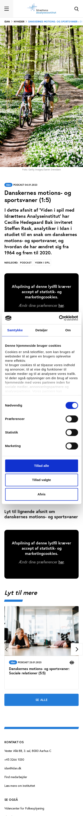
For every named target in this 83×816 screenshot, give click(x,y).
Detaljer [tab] (41, 330)
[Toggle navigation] (6, 8)
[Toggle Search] (76, 8)
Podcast (26, 262)
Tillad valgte (41, 480)
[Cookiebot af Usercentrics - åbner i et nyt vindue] (59, 318)
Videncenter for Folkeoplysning (24, 808)
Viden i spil (42, 262)
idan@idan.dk (12, 768)
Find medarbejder (15, 777)
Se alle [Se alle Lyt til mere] (41, 700)
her (61, 305)
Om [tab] (68, 330)
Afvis (41, 494)
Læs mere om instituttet (19, 786)
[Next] (77, 649)
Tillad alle (41, 466)
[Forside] (41, 8)
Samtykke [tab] (15, 330)
